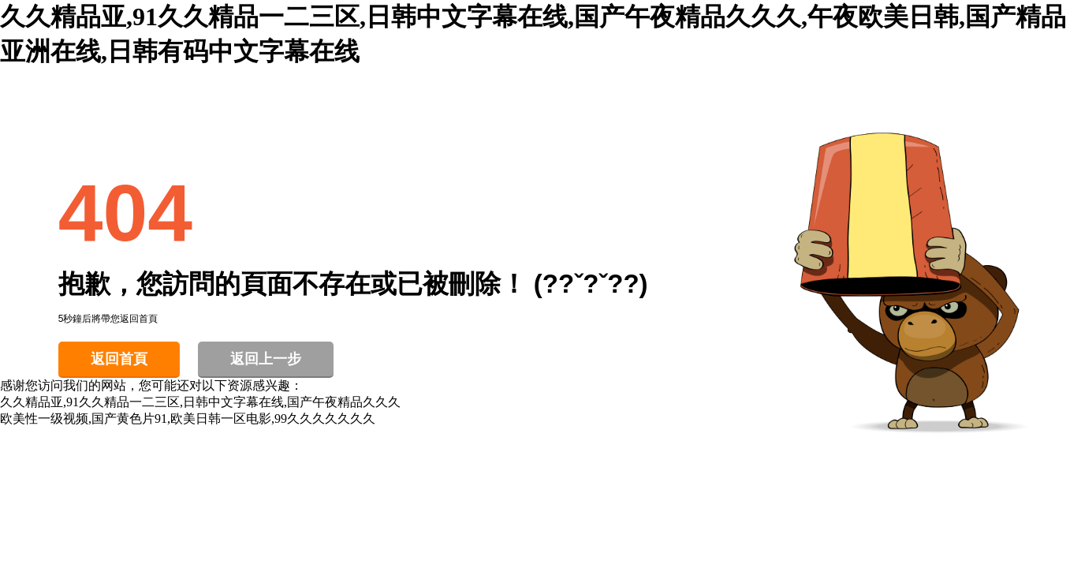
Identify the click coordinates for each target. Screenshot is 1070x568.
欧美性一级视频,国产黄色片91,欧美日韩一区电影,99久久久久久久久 (187, 418)
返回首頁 (119, 359)
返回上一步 (265, 359)
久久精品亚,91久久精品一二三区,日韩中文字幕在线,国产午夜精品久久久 (200, 402)
